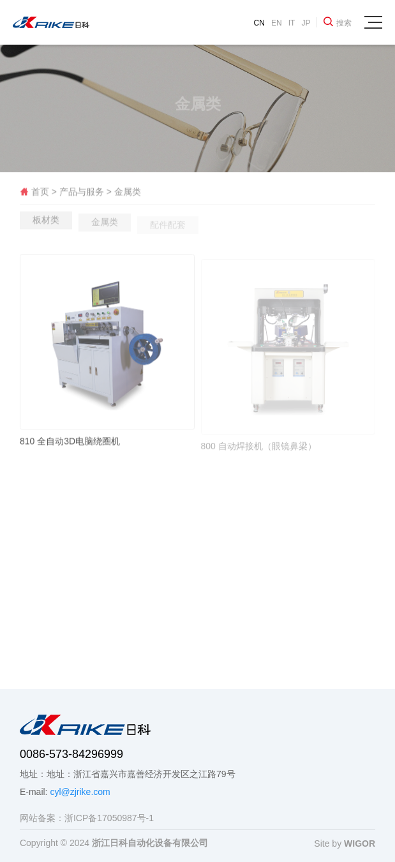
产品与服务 (81, 194)
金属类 (127, 194)
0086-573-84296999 (71, 754)
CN (259, 23)
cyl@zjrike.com (80, 792)
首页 (36, 194)
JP (305, 23)
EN (276, 23)
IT (291, 23)
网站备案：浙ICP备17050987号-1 (87, 818)
